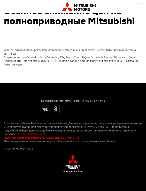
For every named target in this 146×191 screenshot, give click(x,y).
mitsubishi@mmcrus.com (32, 134)
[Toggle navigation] (139, 6)
